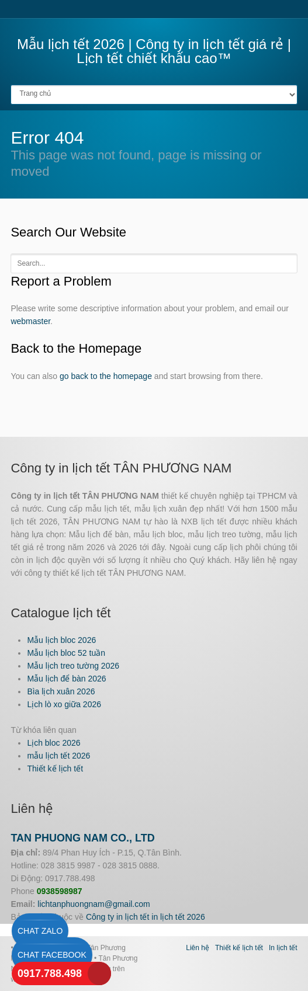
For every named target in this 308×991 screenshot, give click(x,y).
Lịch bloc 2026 (53, 742)
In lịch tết (283, 948)
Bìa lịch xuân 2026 (61, 691)
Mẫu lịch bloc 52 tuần (66, 653)
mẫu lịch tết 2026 (58, 755)
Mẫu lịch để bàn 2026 (66, 678)
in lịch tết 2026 (178, 917)
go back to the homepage (106, 376)
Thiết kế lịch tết (55, 768)
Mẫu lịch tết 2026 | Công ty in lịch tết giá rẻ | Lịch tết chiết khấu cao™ (154, 51)
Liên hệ (197, 948)
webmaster (30, 321)
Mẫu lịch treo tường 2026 (73, 665)
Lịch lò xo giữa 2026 (64, 704)
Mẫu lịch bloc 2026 (61, 640)
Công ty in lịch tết (118, 917)
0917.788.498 (50, 973)
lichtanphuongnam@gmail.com (93, 904)
